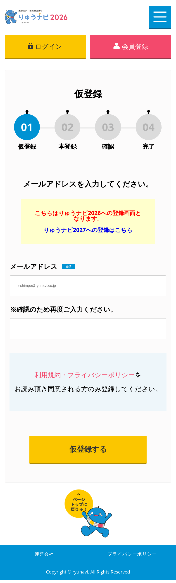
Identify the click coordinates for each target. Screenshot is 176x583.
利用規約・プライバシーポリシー (85, 374)
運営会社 (44, 555)
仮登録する (88, 449)
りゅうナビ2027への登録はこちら (87, 230)
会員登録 (135, 46)
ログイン (48, 46)
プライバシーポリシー (132, 555)
